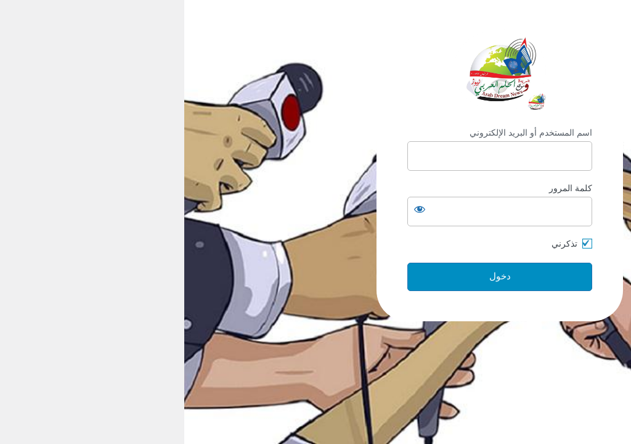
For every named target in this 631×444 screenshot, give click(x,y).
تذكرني (380, 244)
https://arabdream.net (315, 70)
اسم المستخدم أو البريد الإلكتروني (346, 133)
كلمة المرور (386, 188)
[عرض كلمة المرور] (235, 209)
